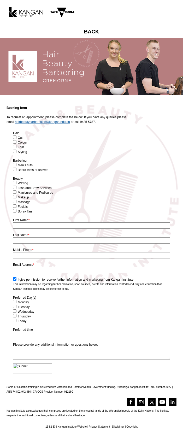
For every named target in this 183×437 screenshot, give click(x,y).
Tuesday (24, 307)
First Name (21, 220)
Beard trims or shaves (33, 170)
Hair (16, 133)
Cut (20, 138)
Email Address (23, 265)
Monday (23, 302)
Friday (22, 321)
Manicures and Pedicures (35, 192)
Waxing (23, 183)
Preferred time (23, 330)
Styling (22, 152)
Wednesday (26, 312)
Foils (21, 147)
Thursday (24, 316)
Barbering (20, 160)
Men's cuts (25, 165)
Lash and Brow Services (34, 188)
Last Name (21, 235)
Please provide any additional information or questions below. (55, 344)
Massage (24, 202)
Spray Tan (25, 211)
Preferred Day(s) (24, 297)
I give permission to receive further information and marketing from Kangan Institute (75, 279)
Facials (23, 207)
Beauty (18, 178)
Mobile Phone (23, 250)
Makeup (23, 197)
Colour (22, 142)
